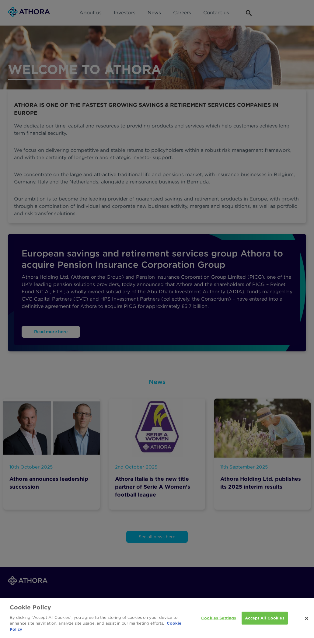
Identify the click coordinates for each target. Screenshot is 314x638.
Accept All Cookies (264, 620)
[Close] (307, 621)
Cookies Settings (218, 620)
